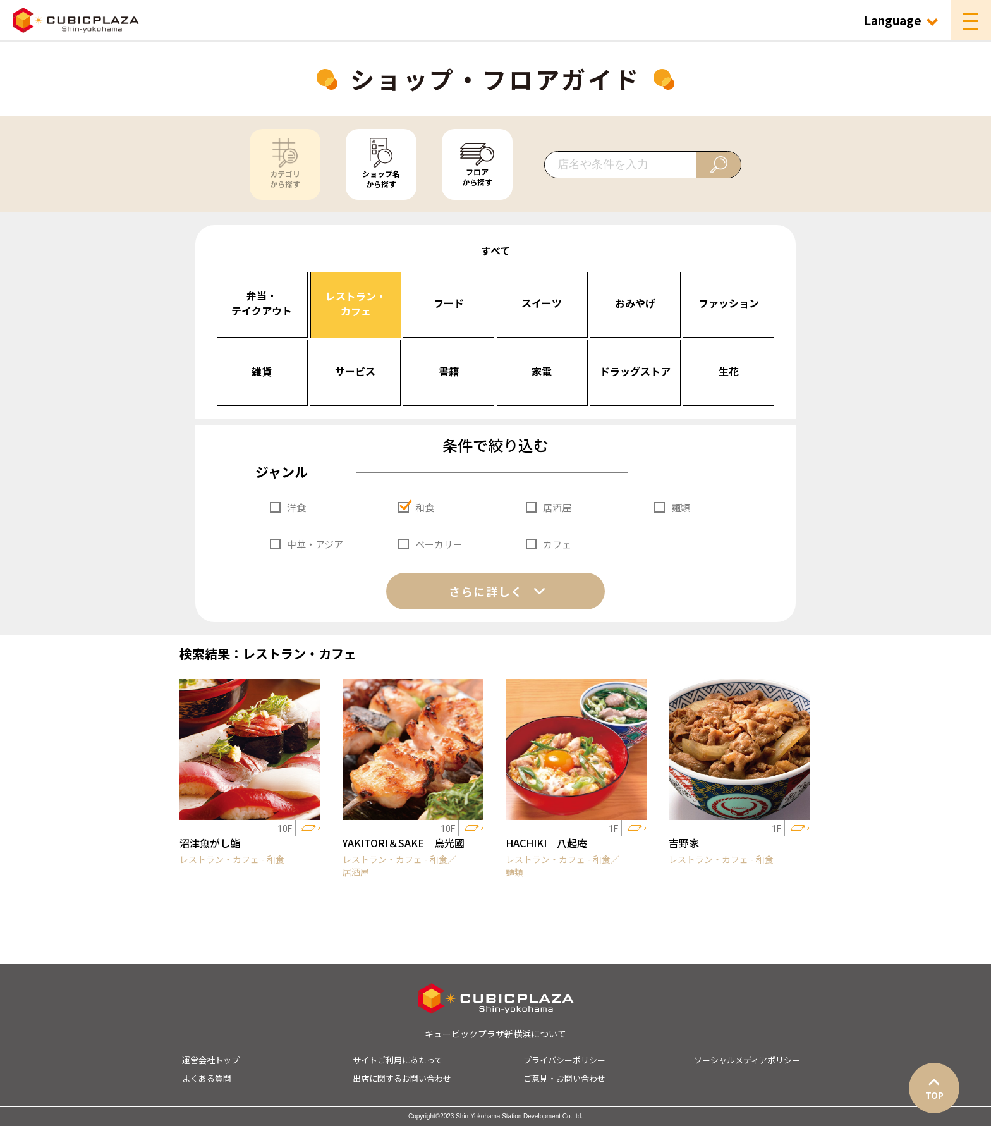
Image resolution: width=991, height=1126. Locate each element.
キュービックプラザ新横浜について (495, 1033)
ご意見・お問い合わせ (564, 1078)
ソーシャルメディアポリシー (747, 1060)
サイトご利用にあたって (397, 1060)
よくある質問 (206, 1078)
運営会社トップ (211, 1060)
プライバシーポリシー (564, 1060)
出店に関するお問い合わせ (402, 1078)
